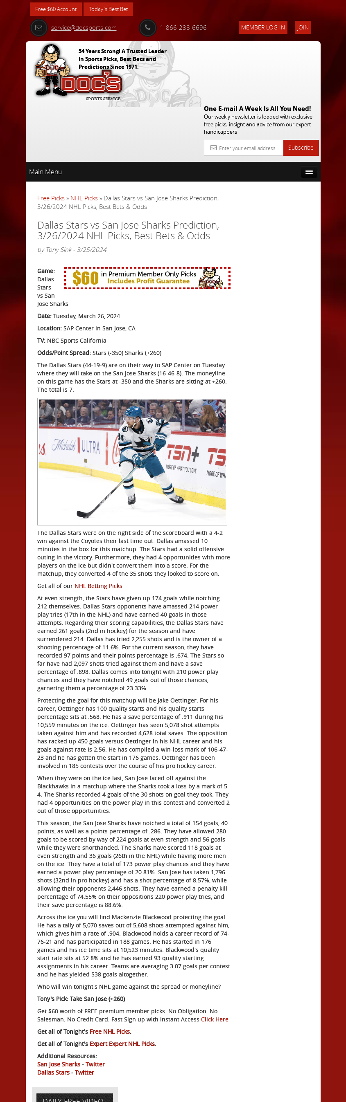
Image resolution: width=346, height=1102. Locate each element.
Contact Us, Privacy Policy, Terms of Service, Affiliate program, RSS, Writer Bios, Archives (222, 1092)
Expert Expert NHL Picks (122, 1035)
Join (303, 27)
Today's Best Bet (114, 9)
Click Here (51, 1010)
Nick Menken (285, 249)
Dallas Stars (53, 1064)
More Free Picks (284, 174)
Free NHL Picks (110, 1023)
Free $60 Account (58, 9)
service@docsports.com (73, 27)
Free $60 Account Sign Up (278, 321)
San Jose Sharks (58, 1055)
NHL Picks (84, 139)
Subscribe (301, 88)
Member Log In (263, 27)
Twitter (95, 1055)
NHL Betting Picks (98, 528)
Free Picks (51, 139)
